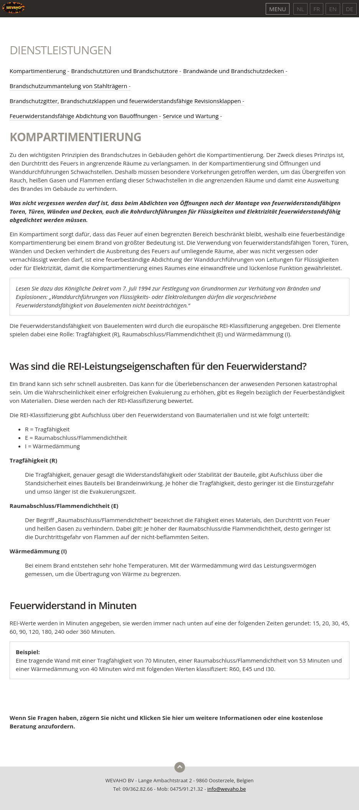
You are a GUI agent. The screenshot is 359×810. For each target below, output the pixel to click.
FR (316, 9)
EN (333, 9)
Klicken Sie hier (162, 717)
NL (300, 9)
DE (349, 9)
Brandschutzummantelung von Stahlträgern (68, 86)
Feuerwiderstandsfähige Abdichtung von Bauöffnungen (83, 116)
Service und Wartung (190, 116)
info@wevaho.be (226, 788)
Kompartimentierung (38, 71)
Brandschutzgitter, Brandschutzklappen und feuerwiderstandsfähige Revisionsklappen (125, 101)
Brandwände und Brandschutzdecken (233, 71)
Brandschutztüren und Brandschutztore (124, 71)
